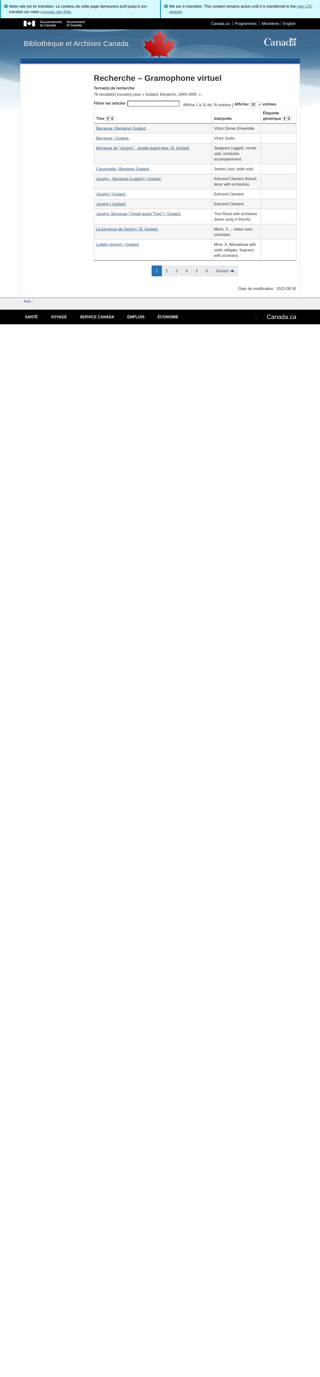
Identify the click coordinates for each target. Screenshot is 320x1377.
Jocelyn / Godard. (111, 194)
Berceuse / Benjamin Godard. (121, 128)
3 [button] (179, 270)
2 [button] (169, 270)
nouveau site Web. (56, 12)
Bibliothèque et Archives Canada (76, 43)
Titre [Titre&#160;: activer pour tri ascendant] (105, 119)
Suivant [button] (222, 271)
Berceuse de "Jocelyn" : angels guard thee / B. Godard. (143, 148)
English (289, 24)
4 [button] (189, 270)
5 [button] (199, 270)
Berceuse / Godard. (112, 138)
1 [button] (159, 270)
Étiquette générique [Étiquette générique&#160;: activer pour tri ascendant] (277, 116)
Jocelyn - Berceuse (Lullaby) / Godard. (128, 179)
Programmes (246, 24)
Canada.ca (220, 24)
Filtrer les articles (137, 103)
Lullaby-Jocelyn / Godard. (117, 244)
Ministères (270, 24)
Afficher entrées (255, 104)
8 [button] (209, 270)
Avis (27, 301)
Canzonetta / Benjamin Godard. (123, 169)
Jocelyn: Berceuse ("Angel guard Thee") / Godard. (138, 214)
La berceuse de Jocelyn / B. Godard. (127, 229)
